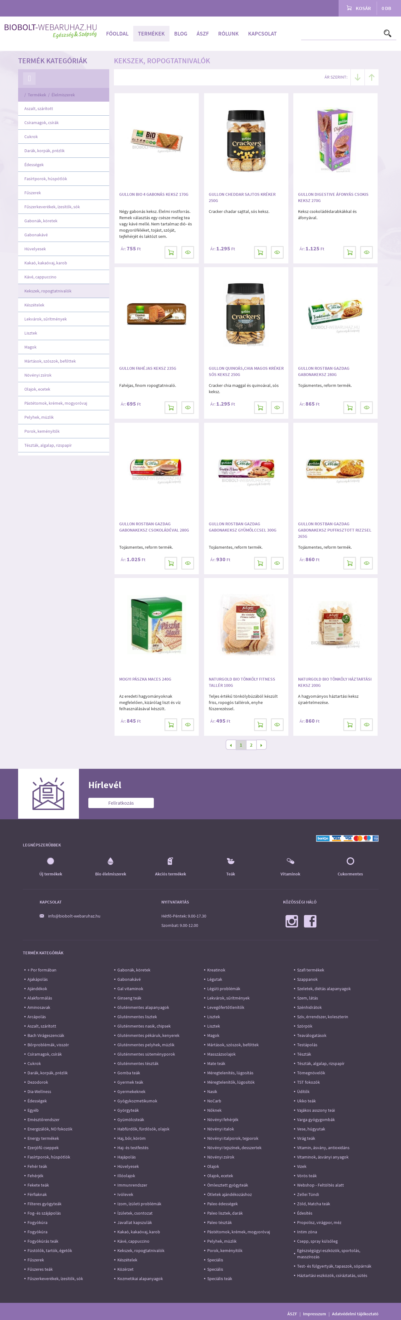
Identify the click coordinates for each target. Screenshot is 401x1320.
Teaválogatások (311, 1035)
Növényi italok (220, 1129)
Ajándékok (37, 988)
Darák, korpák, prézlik (44, 150)
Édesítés (304, 1213)
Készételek (34, 305)
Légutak (214, 979)
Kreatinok (216, 970)
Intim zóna (307, 1232)
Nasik (212, 1091)
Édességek (34, 164)
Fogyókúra (37, 1222)
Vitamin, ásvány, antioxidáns (323, 1147)
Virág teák (306, 1138)
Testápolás (307, 1045)
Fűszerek (32, 192)
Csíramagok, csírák (41, 122)
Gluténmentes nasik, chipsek (144, 1026)
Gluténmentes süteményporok (146, 1054)
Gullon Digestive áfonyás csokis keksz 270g (333, 197)
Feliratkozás (121, 803)
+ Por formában (41, 970)
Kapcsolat (262, 33)
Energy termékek (43, 1138)
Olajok (213, 1166)
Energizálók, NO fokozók (49, 1129)
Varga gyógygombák (316, 1119)
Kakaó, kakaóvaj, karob (45, 263)
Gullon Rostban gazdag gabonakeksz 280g (324, 371)
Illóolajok (126, 1175)
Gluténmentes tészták (138, 1063)
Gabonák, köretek (40, 221)
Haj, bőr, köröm (131, 1138)
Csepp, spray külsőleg (317, 1241)
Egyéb (33, 1110)
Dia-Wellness (39, 1091)
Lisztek (30, 333)
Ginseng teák (129, 998)
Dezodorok (37, 1082)
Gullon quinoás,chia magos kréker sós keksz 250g (246, 371)
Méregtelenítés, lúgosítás (230, 1073)
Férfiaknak (37, 1194)
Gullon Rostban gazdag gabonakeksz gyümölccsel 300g (242, 527)
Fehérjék (35, 1175)
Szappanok (307, 979)
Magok (30, 347)
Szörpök (304, 1026)
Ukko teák (306, 1101)
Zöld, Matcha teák (313, 1204)
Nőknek (214, 1110)
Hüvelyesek (35, 249)
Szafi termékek (310, 970)
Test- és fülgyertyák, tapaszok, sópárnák (334, 1266)
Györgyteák (128, 1110)
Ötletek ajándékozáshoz (229, 1194)
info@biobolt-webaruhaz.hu (74, 916)
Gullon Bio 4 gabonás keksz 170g (153, 194)
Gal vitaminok (130, 988)
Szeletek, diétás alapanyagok (324, 988)
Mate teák (216, 1063)
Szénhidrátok (309, 1007)
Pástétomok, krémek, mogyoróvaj (55, 403)
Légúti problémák (223, 988)
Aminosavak (38, 1007)
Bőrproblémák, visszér (48, 1045)
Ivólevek (125, 1194)
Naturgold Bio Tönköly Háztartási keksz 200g (335, 682)
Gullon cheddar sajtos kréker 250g (242, 197)
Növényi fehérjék (222, 1119)
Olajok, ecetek (37, 389)
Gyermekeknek (131, 1091)
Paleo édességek (222, 1204)
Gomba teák (128, 1073)
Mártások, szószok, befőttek (50, 361)
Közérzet (125, 1269)
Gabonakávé (36, 235)
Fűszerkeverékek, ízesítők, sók (52, 207)
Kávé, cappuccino (40, 277)
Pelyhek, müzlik (39, 417)
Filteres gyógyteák (44, 1204)
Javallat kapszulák (134, 1222)
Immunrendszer (132, 1185)
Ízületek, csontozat (135, 1213)
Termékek (151, 33)
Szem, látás (307, 998)
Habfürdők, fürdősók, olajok (143, 1129)
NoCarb (214, 1101)
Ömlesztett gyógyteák (227, 1185)
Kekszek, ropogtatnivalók (47, 291)
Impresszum (314, 1314)
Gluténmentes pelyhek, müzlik (145, 1045)
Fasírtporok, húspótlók (45, 178)
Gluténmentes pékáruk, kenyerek (148, 1035)
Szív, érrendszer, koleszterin (322, 1016)
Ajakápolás (37, 979)
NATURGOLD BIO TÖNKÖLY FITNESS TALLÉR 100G (242, 682)
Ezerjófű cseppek (43, 1147)
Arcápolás (36, 1016)
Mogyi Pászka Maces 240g (145, 679)
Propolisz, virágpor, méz (319, 1222)
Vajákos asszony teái (316, 1110)
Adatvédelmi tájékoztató (355, 1314)
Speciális (215, 1260)
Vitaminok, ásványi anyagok (323, 1157)
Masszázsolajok (221, 1054)
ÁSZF (203, 33)
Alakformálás (39, 998)
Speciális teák (219, 1278)
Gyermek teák (130, 1082)
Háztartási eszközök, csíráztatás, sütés (332, 1275)
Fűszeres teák (40, 1269)
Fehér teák (37, 1166)
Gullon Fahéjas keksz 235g (147, 368)
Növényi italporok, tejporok (232, 1138)
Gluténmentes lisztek (137, 1016)
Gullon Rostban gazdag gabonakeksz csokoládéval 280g (154, 527)
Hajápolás (126, 1157)
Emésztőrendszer (43, 1119)
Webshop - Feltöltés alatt (320, 1185)
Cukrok (31, 136)
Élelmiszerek (63, 95)
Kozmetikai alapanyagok (140, 1278)
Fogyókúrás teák (42, 1241)
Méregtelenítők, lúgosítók (231, 1082)
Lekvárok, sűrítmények (45, 319)
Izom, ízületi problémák (139, 1204)
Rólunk (228, 33)
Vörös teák (307, 1175)
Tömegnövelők (311, 1073)
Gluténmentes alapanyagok (143, 1007)
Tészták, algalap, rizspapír (48, 445)
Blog (180, 33)
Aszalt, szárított (38, 108)
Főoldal (117, 33)
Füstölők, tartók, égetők (49, 1250)
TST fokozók (308, 1082)
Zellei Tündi (308, 1194)
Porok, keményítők (42, 431)
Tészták (304, 1054)
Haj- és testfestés (133, 1147)
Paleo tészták (219, 1222)
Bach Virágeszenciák (45, 1035)
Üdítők (303, 1091)
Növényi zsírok (37, 375)
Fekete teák (38, 1185)
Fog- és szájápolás (44, 1213)
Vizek (301, 1166)
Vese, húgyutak (311, 1129)
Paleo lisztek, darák (225, 1213)
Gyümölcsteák (130, 1119)
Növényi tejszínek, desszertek (234, 1147)
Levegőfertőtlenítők (225, 1007)
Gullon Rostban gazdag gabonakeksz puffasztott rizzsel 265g (334, 530)
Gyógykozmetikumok (137, 1101)
